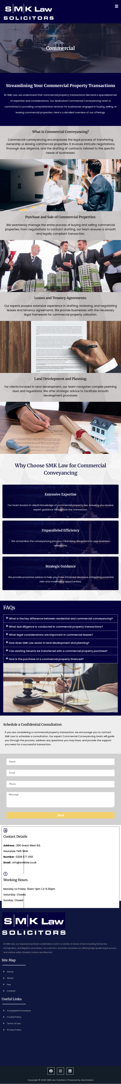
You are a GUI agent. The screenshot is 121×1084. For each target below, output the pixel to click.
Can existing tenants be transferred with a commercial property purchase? (58, 651)
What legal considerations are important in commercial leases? (51, 635)
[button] (97, 6)
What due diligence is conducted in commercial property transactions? (56, 627)
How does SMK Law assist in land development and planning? (49, 643)
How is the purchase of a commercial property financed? (46, 659)
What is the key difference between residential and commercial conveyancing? (61, 618)
